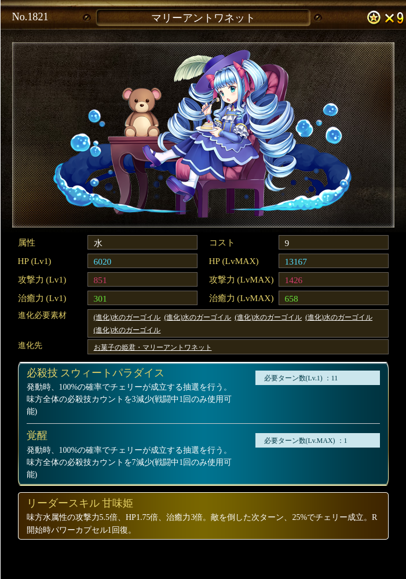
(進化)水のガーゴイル (127, 317)
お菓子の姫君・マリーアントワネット (153, 347)
